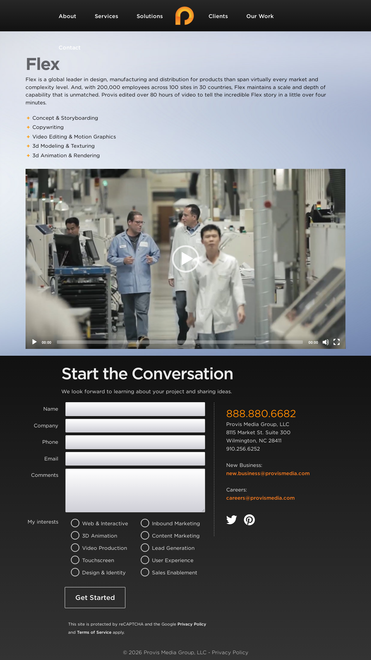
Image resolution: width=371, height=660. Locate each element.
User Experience (166, 560)
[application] (186, 259)
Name (50, 409)
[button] (185, 259)
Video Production (96, 548)
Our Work (260, 16)
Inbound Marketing (166, 523)
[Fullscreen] (336, 342)
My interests (43, 522)
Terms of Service (94, 632)
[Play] (34, 342)
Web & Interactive (96, 523)
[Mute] (325, 342)
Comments (44, 475)
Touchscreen (96, 560)
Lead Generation (166, 548)
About (67, 16)
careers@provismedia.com (260, 498)
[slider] (180, 342)
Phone (50, 442)
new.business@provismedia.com (268, 473)
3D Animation (96, 536)
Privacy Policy (191, 624)
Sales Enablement (166, 573)
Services (106, 16)
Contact (70, 47)
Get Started (95, 597)
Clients (218, 16)
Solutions (150, 16)
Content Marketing (166, 536)
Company (46, 426)
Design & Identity (96, 573)
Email (51, 459)
